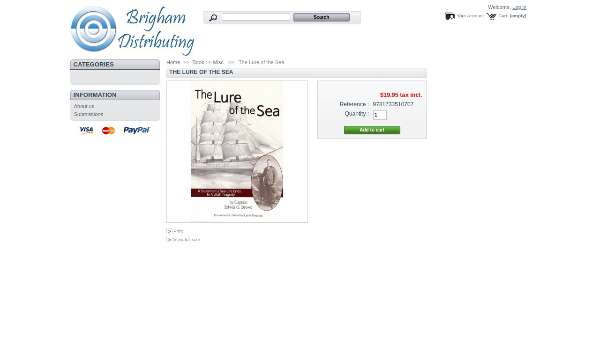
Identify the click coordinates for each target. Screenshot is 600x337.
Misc (218, 62)
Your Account (470, 15)
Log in (519, 7)
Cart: (503, 15)
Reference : (354, 104)
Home (173, 62)
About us (84, 106)
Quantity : (357, 113)
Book (198, 62)
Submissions (88, 114)
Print (178, 231)
